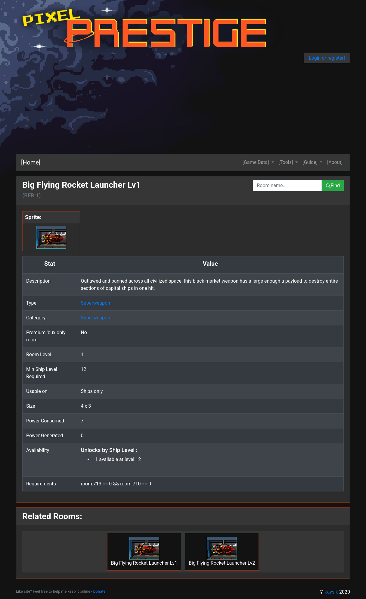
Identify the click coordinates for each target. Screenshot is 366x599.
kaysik (331, 592)
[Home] (30, 162)
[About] (335, 162)
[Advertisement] (184, 108)
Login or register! (327, 58)
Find (333, 185)
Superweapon (95, 303)
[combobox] (287, 185)
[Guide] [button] (310, 162)
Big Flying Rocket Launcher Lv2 (222, 551)
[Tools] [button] (286, 162)
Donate (99, 591)
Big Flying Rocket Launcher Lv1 (144, 551)
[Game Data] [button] (256, 162)
